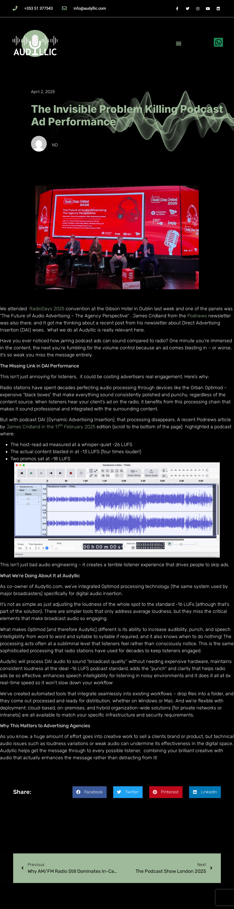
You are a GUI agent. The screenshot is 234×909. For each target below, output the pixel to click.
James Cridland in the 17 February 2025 (51, 427)
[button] (178, 43)
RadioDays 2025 (46, 309)
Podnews (197, 316)
